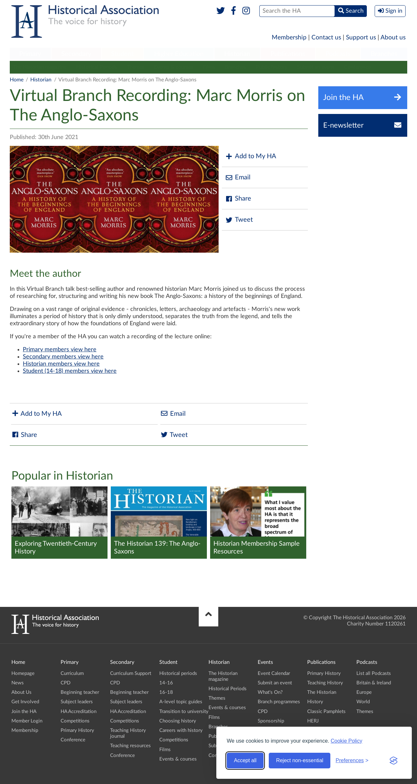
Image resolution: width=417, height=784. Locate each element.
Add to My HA (250, 156)
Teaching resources (130, 745)
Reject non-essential (299, 760)
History (315, 701)
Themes (135, 67)
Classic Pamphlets (326, 711)
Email (238, 177)
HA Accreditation (78, 711)
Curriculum (72, 673)
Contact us (326, 38)
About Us (21, 692)
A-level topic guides (180, 701)
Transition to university (183, 711)
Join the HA (23, 711)
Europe (364, 692)
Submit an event (315, 67)
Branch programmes (279, 701)
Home (16, 79)
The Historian (321, 692)
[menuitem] (30, 54)
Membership (289, 38)
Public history (271, 67)
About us (393, 38)
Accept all (245, 760)
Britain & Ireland (373, 682)
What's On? (270, 692)
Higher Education (179, 54)
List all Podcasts (373, 673)
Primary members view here (59, 350)
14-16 (166, 682)
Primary (30, 54)
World (363, 701)
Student (122, 54)
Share (238, 198)
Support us (361, 38)
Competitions (75, 721)
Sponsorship (271, 721)
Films (209, 67)
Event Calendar (274, 673)
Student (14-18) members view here (70, 371)
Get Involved (25, 701)
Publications (287, 54)
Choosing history (177, 721)
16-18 (166, 692)
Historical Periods (96, 67)
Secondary (76, 54)
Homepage (23, 673)
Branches (384, 54)
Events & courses (173, 67)
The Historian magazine (39, 67)
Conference (357, 67)
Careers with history (181, 730)
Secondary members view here (63, 357)
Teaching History (325, 682)
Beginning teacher (80, 692)
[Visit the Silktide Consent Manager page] (393, 760)
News (17, 682)
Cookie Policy (346, 741)
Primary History (77, 730)
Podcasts (338, 54)
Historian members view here (61, 364)
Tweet (239, 220)
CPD (65, 682)
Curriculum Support (130, 673)
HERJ (313, 721)
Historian (237, 54)
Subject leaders (77, 701)
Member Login (26, 721)
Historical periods (178, 673)
